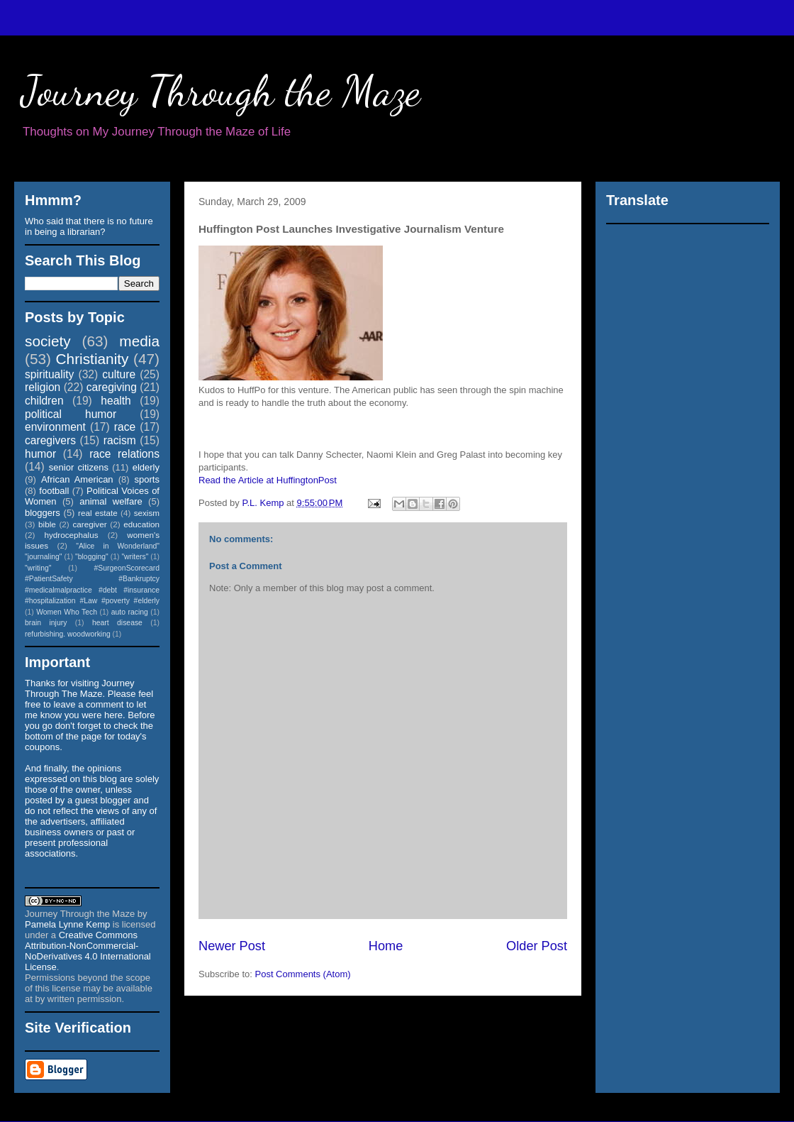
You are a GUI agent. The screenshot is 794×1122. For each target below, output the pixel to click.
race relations (124, 454)
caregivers (50, 440)
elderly (146, 467)
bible (47, 524)
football (54, 490)
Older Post (536, 946)
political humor (70, 414)
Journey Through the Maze (220, 90)
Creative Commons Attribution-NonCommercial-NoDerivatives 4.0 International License (88, 951)
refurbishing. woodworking (68, 634)
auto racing (129, 612)
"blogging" (91, 557)
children (44, 401)
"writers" (134, 557)
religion (42, 387)
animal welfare (110, 501)
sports (147, 479)
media (139, 341)
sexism (147, 512)
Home (386, 946)
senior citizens (78, 467)
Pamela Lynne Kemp (67, 924)
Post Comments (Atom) (303, 974)
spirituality (49, 374)
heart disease (117, 623)
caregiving (111, 387)
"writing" (38, 568)
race (124, 427)
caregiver (90, 524)
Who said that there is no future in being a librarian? (89, 226)
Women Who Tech (66, 612)
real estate (98, 512)
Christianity (92, 359)
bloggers (42, 512)
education (141, 524)
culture (118, 374)
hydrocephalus (72, 534)
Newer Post (231, 946)
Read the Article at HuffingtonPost (267, 480)
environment (55, 427)
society (48, 341)
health (116, 401)
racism (120, 440)
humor (40, 454)
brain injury (46, 623)
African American (77, 479)
